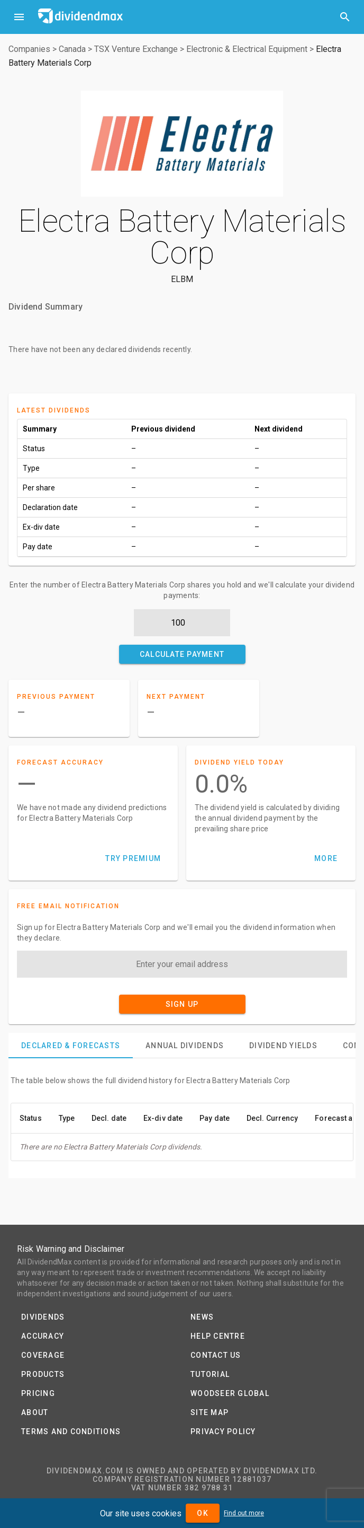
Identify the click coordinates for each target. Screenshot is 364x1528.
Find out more (244, 1513)
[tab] (70, 1045)
